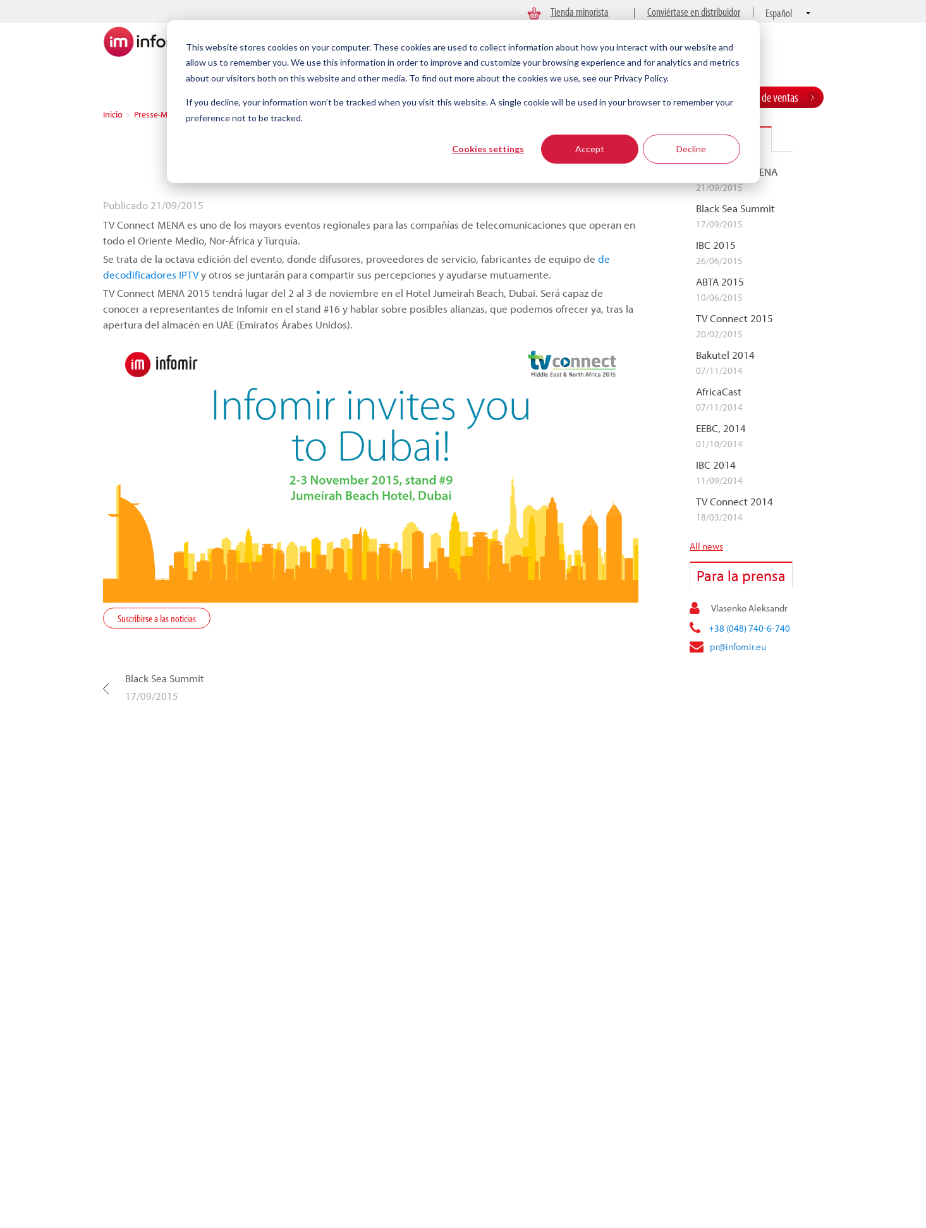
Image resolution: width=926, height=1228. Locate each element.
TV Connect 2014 (734, 501)
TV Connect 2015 (734, 318)
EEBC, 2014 (721, 428)
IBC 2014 (716, 465)
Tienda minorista (580, 11)
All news (706, 546)
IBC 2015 (716, 245)
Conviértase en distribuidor (693, 11)
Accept (589, 148)
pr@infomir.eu (738, 647)
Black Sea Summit (164, 678)
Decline (691, 148)
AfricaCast (718, 391)
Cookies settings (488, 148)
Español (778, 13)
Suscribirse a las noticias (157, 618)
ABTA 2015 (720, 281)
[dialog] (463, 101)
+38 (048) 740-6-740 (749, 628)
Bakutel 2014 (725, 355)
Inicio (113, 114)
